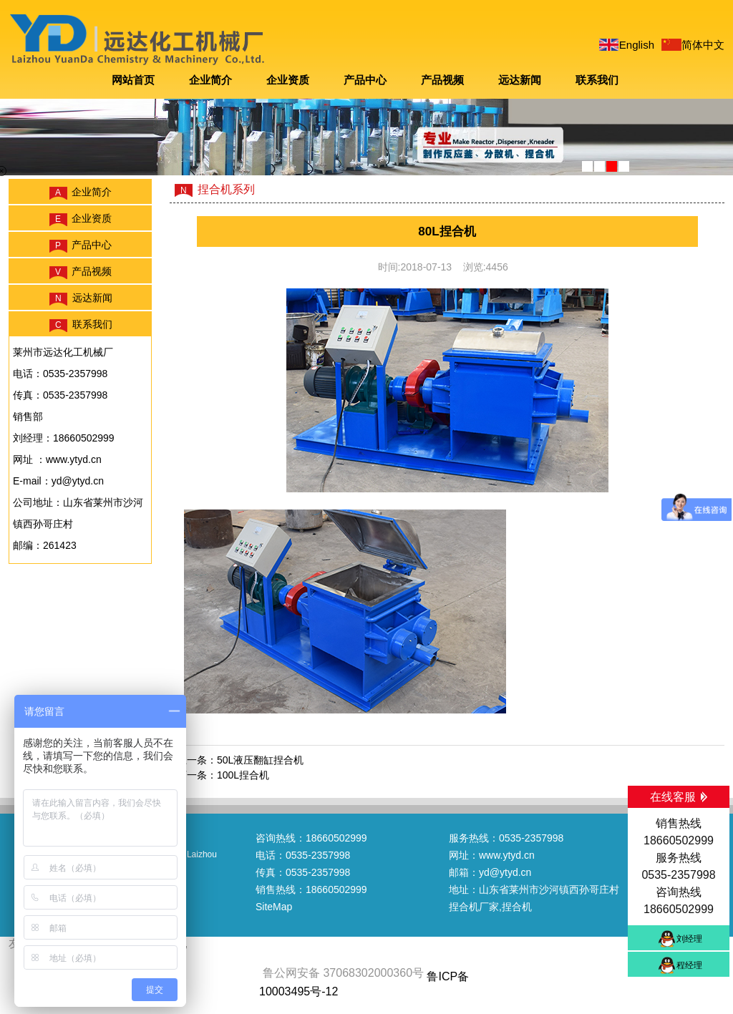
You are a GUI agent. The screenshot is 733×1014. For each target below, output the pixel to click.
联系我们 (597, 80)
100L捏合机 (243, 775)
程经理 (689, 965)
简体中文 (702, 45)
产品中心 (365, 80)
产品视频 (442, 80)
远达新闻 (519, 80)
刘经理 (689, 939)
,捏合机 (515, 906)
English (636, 45)
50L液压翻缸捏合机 (260, 760)
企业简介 (210, 80)
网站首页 (133, 80)
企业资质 (287, 80)
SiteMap (274, 906)
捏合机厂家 (474, 906)
